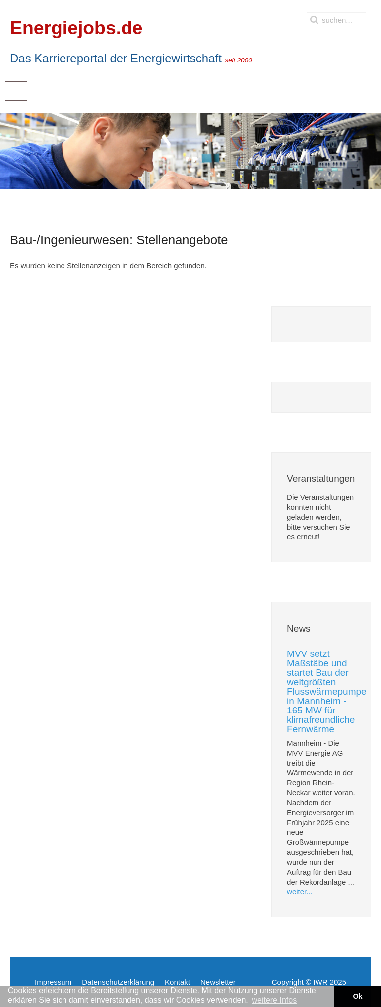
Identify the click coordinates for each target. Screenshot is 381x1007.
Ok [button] (357, 996)
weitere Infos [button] (274, 1000)
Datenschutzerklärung (118, 982)
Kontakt (177, 982)
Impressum (53, 982)
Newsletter (218, 982)
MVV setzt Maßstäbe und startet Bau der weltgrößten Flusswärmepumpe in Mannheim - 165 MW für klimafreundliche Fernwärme (327, 691)
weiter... (300, 892)
